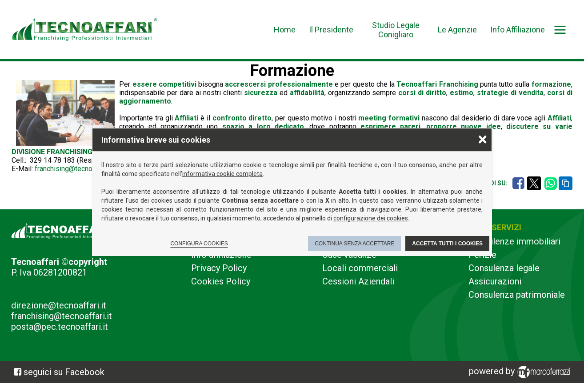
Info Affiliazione (517, 29)
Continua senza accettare (354, 243)
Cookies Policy (220, 281)
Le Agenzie (457, 29)
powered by (521, 372)
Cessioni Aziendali (358, 281)
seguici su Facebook (64, 372)
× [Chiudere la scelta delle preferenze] (482, 139)
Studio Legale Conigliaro (396, 29)
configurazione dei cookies (370, 218)
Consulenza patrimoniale (516, 294)
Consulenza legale (504, 268)
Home (285, 29)
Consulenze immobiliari (514, 241)
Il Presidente (331, 29)
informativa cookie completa (222, 173)
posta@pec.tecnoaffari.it (59, 326)
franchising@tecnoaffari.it (74, 168)
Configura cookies (199, 243)
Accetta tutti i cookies (447, 243)
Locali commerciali (360, 268)
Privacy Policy (219, 268)
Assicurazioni (494, 281)
